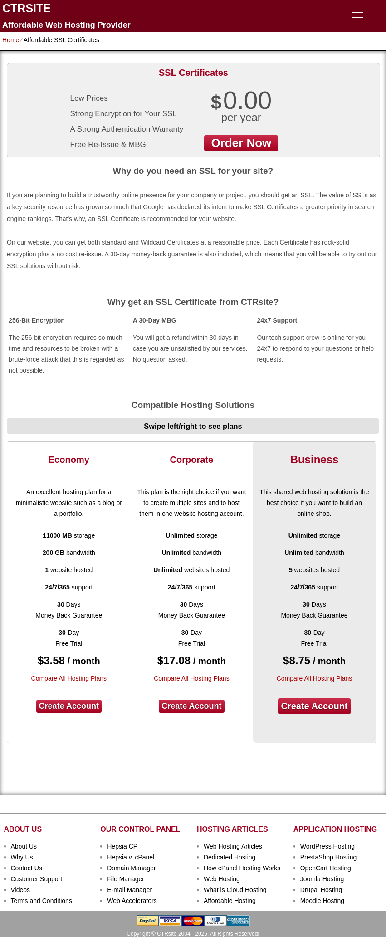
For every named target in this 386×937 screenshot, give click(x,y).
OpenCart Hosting (325, 868)
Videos (20, 889)
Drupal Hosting (321, 889)
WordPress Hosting (327, 846)
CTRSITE (26, 8)
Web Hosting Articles (233, 846)
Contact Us (26, 868)
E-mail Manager (129, 889)
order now (241, 143)
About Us (24, 846)
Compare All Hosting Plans (69, 678)
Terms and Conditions (41, 900)
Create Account (69, 706)
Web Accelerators (131, 900)
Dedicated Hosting (229, 857)
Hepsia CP (122, 846)
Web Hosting (222, 879)
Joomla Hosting (322, 879)
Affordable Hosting (230, 900)
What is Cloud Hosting (235, 889)
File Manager (125, 879)
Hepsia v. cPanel (130, 857)
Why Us (22, 857)
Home (10, 40)
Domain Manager (131, 868)
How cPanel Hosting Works (242, 868)
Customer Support (37, 879)
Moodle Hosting (322, 900)
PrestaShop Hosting (328, 857)
